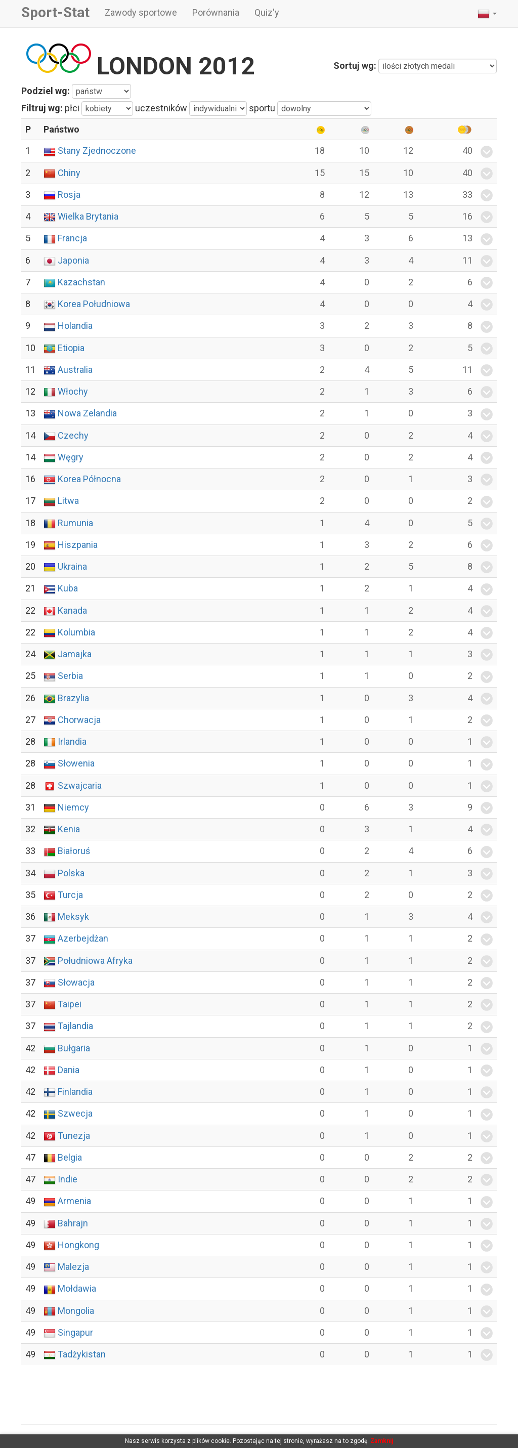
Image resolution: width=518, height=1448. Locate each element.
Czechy (73, 435)
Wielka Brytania (88, 216)
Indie (67, 1179)
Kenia (69, 829)
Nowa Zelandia (87, 413)
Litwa (68, 500)
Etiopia (71, 348)
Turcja (70, 894)
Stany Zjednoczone (97, 150)
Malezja (73, 1266)
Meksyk (73, 916)
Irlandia (72, 741)
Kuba (68, 588)
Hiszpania (78, 544)
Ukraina (72, 566)
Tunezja (74, 1135)
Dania (68, 1069)
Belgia (70, 1157)
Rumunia (75, 523)
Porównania (215, 12)
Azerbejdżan (83, 938)
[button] (487, 13)
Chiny (69, 172)
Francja (72, 238)
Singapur (75, 1332)
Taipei (69, 1004)
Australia (75, 369)
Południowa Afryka (95, 960)
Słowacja (76, 982)
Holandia (75, 325)
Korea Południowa (94, 304)
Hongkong (78, 1245)
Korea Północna (89, 479)
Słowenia (76, 763)
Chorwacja (79, 719)
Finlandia (75, 1091)
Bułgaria (74, 1048)
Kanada (72, 610)
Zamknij (381, 1440)
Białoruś (74, 850)
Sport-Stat (55, 12)
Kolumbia (76, 632)
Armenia (74, 1201)
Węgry (70, 457)
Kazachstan (81, 282)
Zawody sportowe (141, 12)
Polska (71, 873)
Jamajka (75, 654)
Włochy (73, 391)
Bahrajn (73, 1223)
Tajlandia (75, 1025)
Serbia (70, 675)
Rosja (69, 194)
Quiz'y (266, 12)
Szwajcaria (80, 785)
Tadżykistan (82, 1354)
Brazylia (73, 698)
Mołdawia (77, 1288)
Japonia (73, 260)
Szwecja (75, 1113)
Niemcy (73, 807)
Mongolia (76, 1310)
